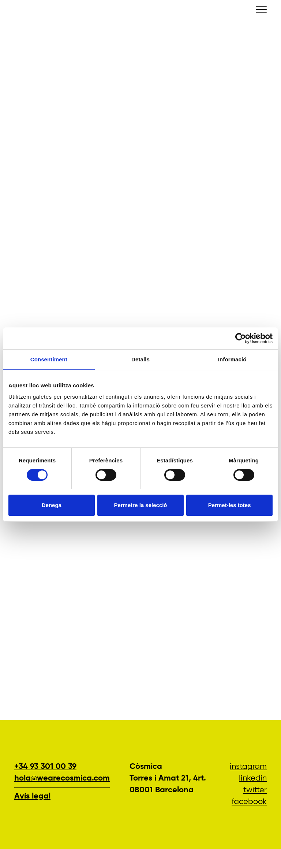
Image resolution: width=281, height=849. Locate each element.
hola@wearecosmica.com (62, 778)
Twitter (255, 790)
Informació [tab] (232, 359)
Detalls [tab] (140, 359)
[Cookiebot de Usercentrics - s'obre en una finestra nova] (241, 338)
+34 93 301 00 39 (45, 767)
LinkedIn (253, 778)
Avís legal (32, 796)
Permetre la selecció (140, 505)
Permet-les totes (229, 505)
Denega (51, 505)
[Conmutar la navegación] (261, 9)
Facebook (249, 802)
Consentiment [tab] (48, 359)
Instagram (248, 767)
